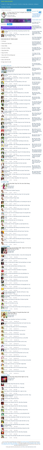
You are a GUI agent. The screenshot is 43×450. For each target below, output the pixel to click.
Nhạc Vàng (12, 15)
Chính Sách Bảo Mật (29, 446)
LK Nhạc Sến (14, 4)
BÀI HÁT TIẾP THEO (36, 11)
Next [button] (8, 21)
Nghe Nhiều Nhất (36, 19)
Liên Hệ (34, 446)
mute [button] (23, 20)
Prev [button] (3, 21)
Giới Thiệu (23, 446)
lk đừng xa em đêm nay (15, 444)
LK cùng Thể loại (6, 65)
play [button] (5, 21)
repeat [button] (12, 21)
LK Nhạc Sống (24, 4)
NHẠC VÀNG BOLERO (7, 1)
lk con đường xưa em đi (6, 444)
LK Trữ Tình (20, 4)
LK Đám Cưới (30, 4)
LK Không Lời (36, 4)
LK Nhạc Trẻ (3, 4)
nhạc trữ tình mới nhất (25, 441)
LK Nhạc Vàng (9, 4)
